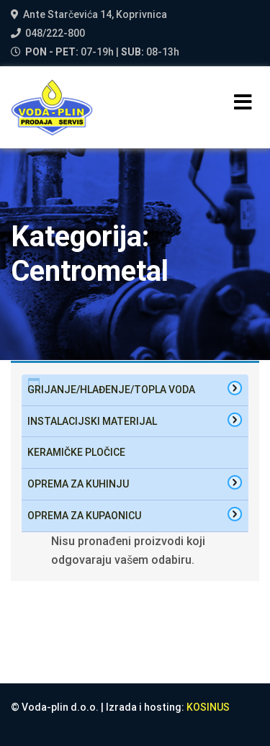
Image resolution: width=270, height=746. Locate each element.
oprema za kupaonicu (84, 515)
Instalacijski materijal (92, 421)
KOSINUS (208, 707)
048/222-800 (55, 33)
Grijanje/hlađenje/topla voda (111, 389)
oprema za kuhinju (78, 484)
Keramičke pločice (76, 452)
